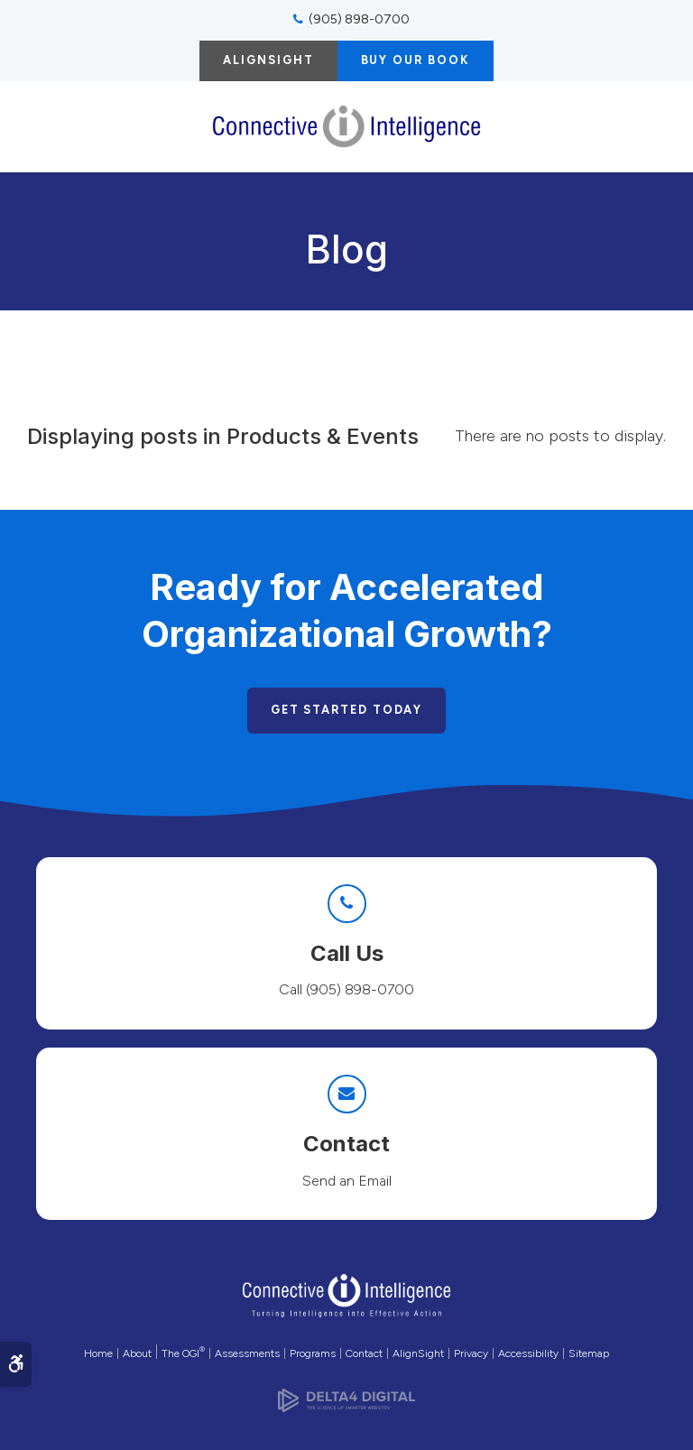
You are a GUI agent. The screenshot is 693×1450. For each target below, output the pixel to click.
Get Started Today (347, 709)
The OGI (183, 1353)
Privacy (471, 1353)
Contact (364, 1353)
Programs (313, 1353)
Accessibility (528, 1353)
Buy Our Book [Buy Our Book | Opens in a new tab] (415, 60)
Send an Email (347, 1180)
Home (98, 1353)
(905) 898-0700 (359, 19)
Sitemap (588, 1353)
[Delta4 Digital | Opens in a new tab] (346, 1395)
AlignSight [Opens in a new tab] (418, 1353)
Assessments (247, 1353)
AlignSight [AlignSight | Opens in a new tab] (268, 60)
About (137, 1353)
